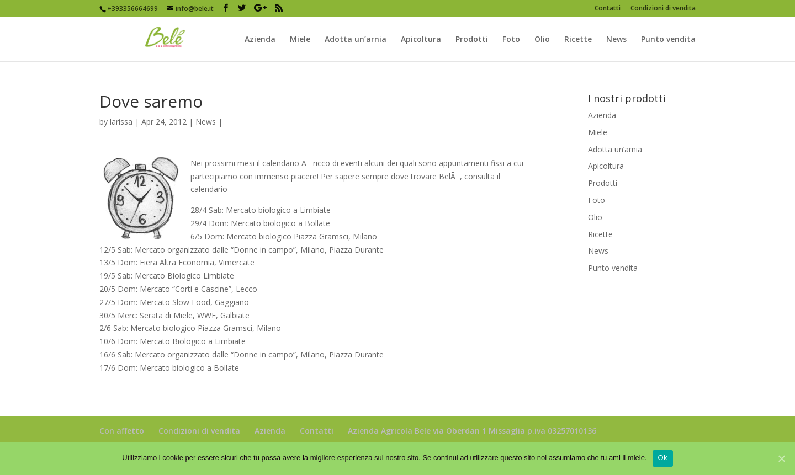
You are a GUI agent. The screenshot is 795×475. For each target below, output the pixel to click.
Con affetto (121, 430)
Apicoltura (421, 39)
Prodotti (471, 39)
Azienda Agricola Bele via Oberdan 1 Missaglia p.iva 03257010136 (472, 430)
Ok (662, 457)
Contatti (608, 9)
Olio (542, 39)
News (616, 39)
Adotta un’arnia (355, 39)
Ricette (578, 39)
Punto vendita (668, 39)
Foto (511, 39)
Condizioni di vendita (663, 9)
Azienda (260, 39)
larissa (121, 121)
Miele (300, 39)
